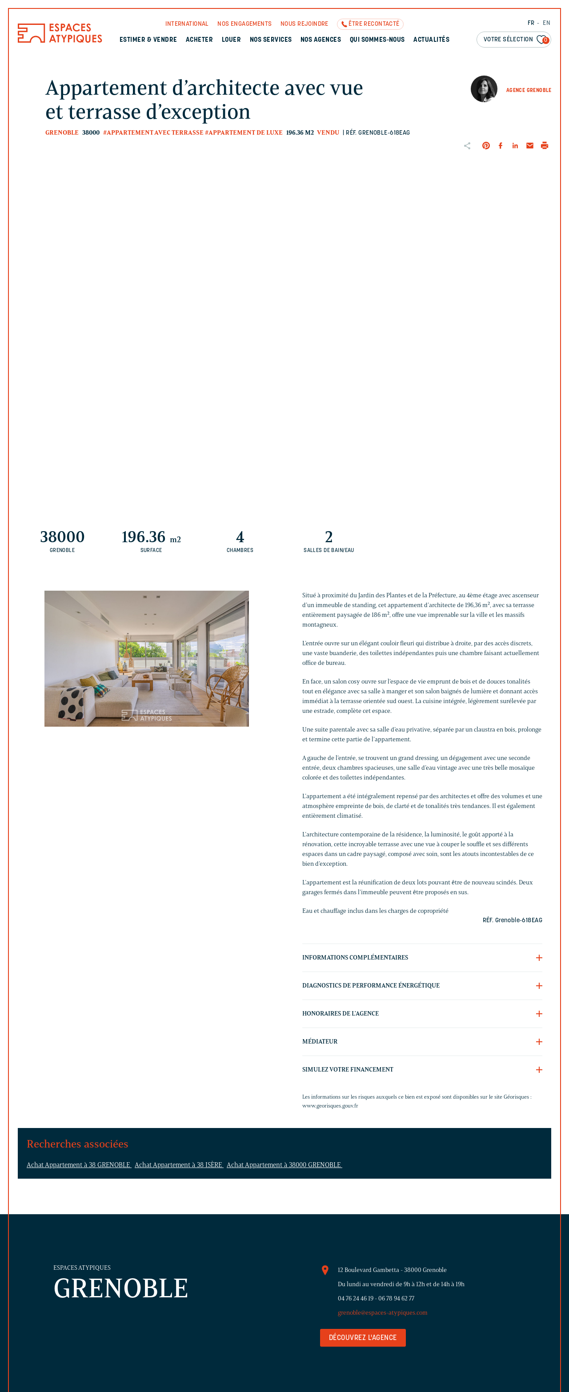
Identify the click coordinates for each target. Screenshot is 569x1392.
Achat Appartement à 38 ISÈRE (179, 1165)
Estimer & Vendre (148, 40)
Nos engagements (244, 24)
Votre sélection (516, 40)
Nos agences (321, 40)
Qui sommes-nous (377, 40)
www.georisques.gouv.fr (330, 1105)
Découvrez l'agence (363, 1338)
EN (546, 23)
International (186, 24)
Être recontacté (374, 24)
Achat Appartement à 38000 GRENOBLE (284, 1165)
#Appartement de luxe (244, 132)
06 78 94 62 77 (396, 1298)
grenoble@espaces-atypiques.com (383, 1312)
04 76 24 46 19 (355, 1298)
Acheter (199, 40)
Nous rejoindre (304, 24)
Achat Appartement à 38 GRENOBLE (79, 1165)
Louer (231, 40)
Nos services (271, 40)
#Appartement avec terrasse (153, 132)
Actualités (431, 40)
